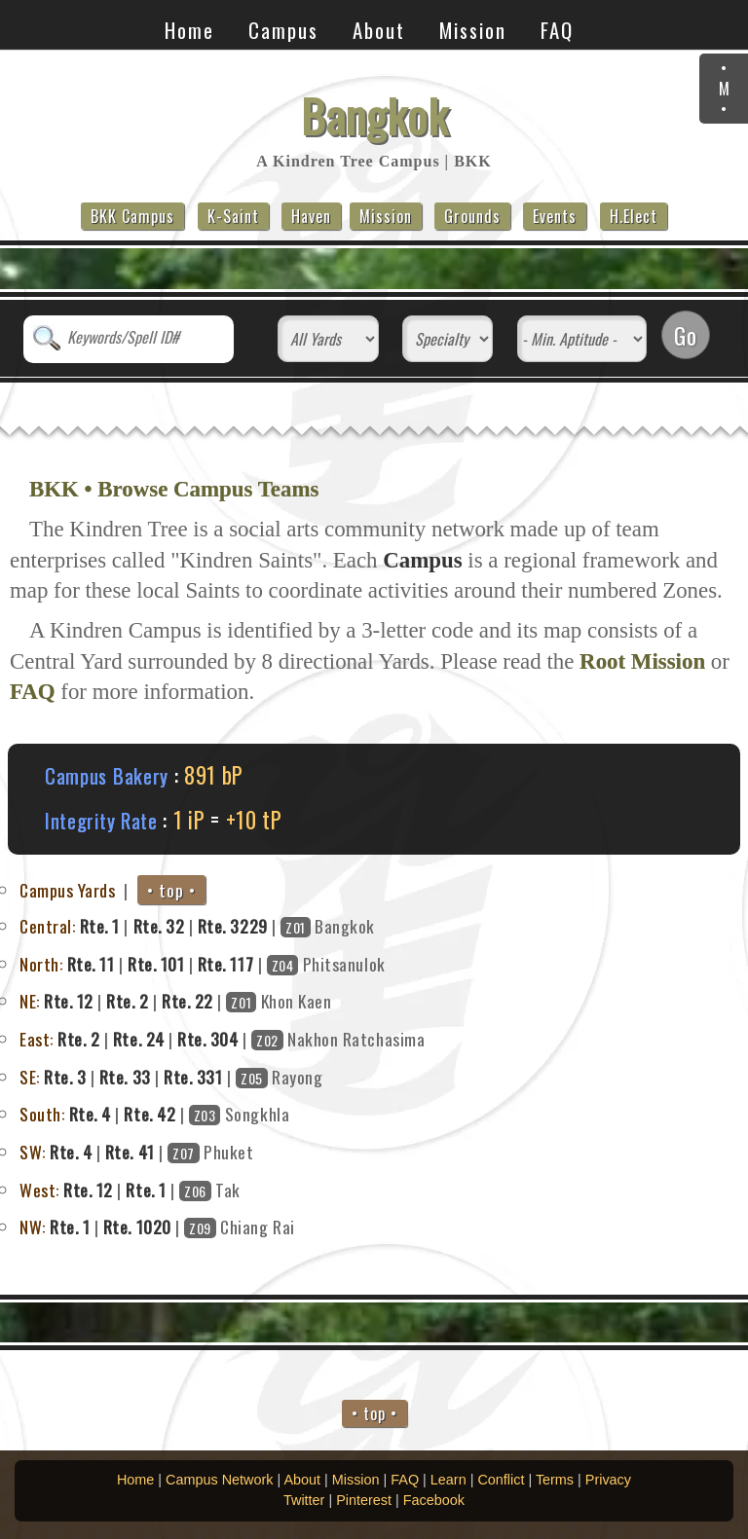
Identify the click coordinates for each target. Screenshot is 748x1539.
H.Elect (633, 216)
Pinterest (364, 1500)
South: (41, 1113)
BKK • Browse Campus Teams (173, 489)
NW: (32, 1226)
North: (40, 963)
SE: (29, 1076)
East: (36, 1038)
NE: (29, 1000)
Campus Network (219, 1479)
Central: (47, 925)
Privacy (608, 1479)
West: (39, 1189)
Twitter (303, 1500)
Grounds (472, 216)
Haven (311, 216)
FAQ (557, 30)
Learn (448, 1479)
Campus (283, 30)
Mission (472, 30)
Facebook (434, 1500)
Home (189, 30)
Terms (555, 1479)
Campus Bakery (106, 775)
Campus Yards (67, 889)
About (379, 30)
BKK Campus (132, 216)
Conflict (500, 1479)
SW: (32, 1151)
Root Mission (642, 661)
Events (555, 216)
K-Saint (233, 216)
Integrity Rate (101, 820)
